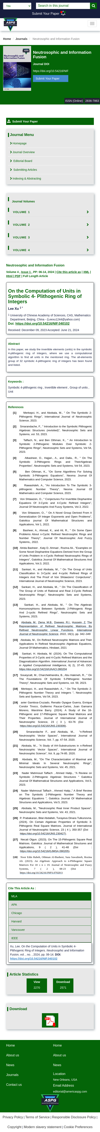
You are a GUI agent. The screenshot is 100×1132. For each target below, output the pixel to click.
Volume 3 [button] (21, 237)
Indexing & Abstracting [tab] (25, 178)
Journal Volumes (23, 201)
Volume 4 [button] (21, 250)
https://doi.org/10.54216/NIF (51, 71)
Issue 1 (26, 272)
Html (9, 276)
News (10, 1065)
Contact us (14, 1084)
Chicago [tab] (16, 913)
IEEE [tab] (14, 938)
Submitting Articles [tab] (23, 169)
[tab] (50, 212)
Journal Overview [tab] (22, 152)
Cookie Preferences (78, 1127)
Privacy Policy (13, 1117)
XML (86, 272)
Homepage (18, 143)
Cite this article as (68, 272)
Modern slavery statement (42, 1127)
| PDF (17, 276)
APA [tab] (14, 904)
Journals (21, 38)
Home (7, 38)
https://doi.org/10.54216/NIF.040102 (42, 323)
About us (12, 1055)
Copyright (14, 1127)
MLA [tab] (14, 896)
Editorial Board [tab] (21, 161)
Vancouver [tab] (18, 929)
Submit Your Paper (45, 13)
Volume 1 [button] (21, 212)
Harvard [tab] (16, 921)
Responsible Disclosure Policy (74, 1117)
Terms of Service (37, 1117)
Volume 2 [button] (21, 224)
